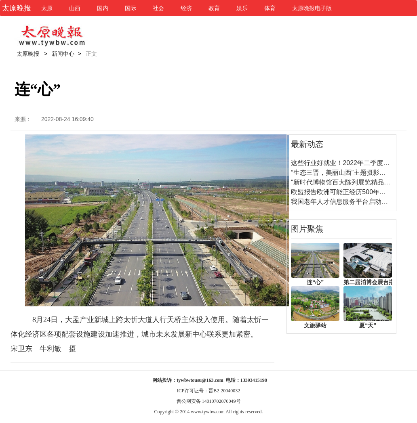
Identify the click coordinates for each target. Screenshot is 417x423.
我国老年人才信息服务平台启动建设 (342, 201)
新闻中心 (63, 53)
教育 (214, 8)
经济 (186, 8)
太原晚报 (28, 53)
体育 (270, 8)
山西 (74, 8)
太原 (47, 8)
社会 (158, 8)
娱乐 (242, 8)
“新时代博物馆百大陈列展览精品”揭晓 (345, 182)
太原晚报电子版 (312, 8)
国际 (130, 8)
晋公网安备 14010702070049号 (209, 401)
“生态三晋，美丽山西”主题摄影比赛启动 (348, 172)
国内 (102, 8)
